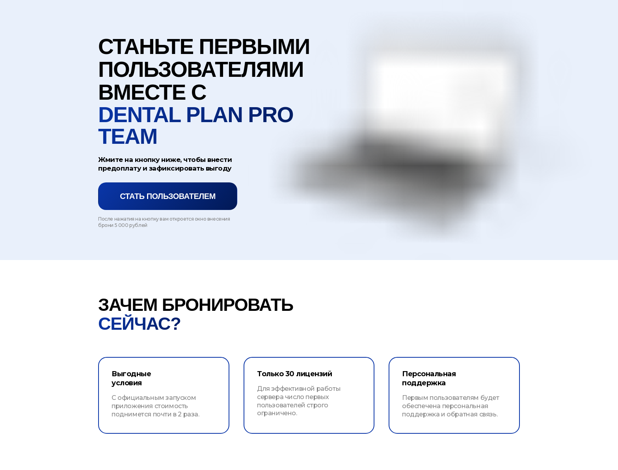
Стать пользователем (168, 196)
